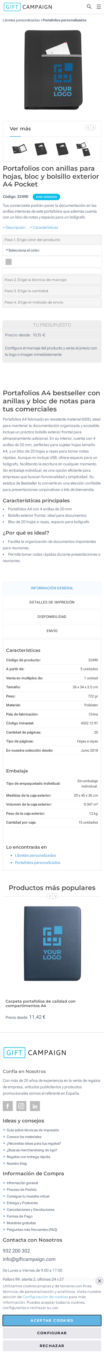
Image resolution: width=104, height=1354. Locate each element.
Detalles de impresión (51, 602)
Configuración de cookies (45, 1297)
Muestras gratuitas (21, 1223)
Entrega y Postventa (22, 1203)
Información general (22, 1183)
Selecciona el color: (23, 250)
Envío (52, 631)
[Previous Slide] (87, 127)
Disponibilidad (51, 617)
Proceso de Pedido (22, 1189)
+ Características (44, 227)
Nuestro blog (17, 1163)
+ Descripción (14, 227)
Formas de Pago (19, 1216)
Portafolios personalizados (65, 20)
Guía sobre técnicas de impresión (33, 1130)
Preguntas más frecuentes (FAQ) (32, 1230)
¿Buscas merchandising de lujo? (32, 1150)
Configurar (52, 1333)
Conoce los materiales (24, 1136)
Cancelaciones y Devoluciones (30, 1210)
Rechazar (52, 1345)
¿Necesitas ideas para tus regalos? (34, 1143)
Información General (52, 588)
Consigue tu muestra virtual (28, 1196)
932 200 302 (16, 1251)
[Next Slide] (93, 127)
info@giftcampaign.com (29, 1259)
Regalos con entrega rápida (28, 1156)
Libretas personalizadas (21, 20)
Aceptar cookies (52, 1320)
